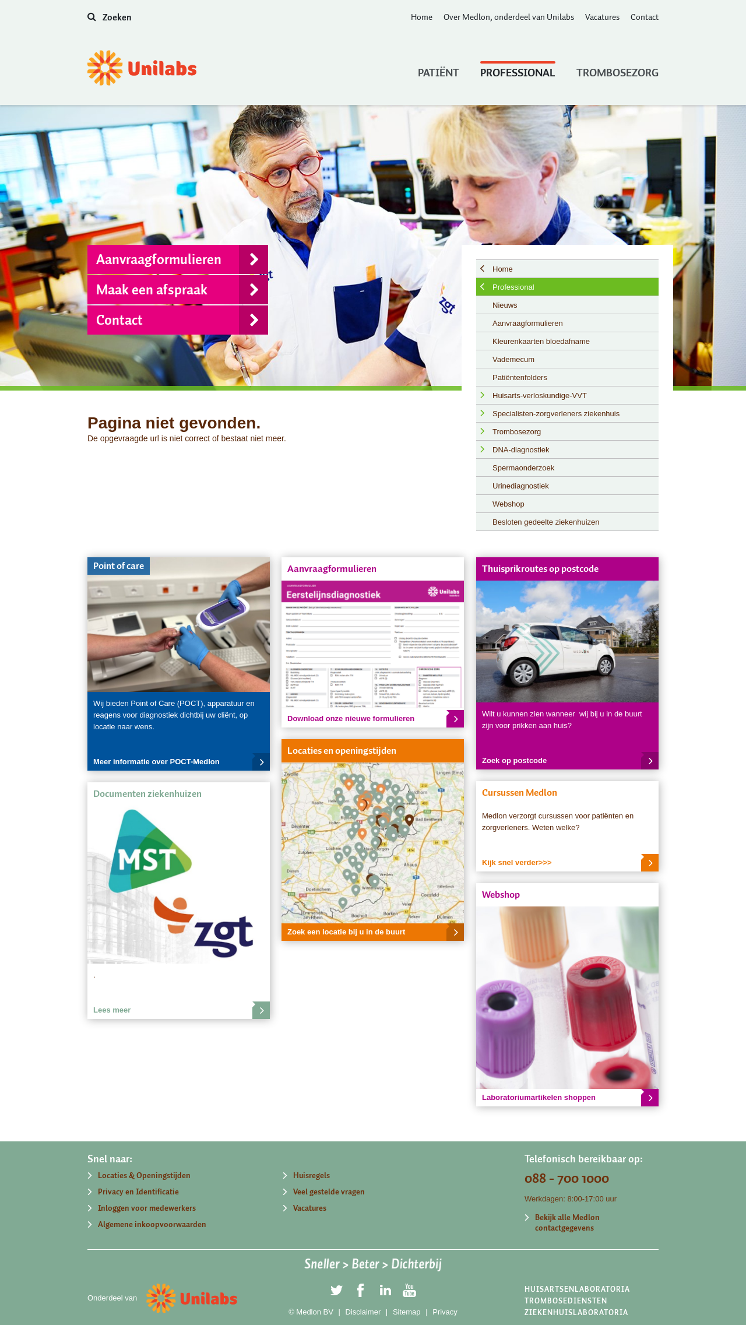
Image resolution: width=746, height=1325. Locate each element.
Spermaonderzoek (523, 467)
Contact (645, 16)
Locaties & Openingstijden (144, 1175)
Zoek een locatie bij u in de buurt (375, 932)
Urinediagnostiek (520, 486)
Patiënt (438, 70)
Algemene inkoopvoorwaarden (152, 1224)
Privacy (445, 1312)
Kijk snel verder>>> (570, 862)
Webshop (508, 504)
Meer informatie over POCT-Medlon (181, 762)
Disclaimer (363, 1312)
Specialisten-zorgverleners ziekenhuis (556, 413)
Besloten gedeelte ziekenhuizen (546, 522)
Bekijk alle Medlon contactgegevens (567, 1222)
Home (421, 16)
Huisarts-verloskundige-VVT (539, 395)
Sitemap (407, 1312)
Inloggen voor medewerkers (147, 1208)
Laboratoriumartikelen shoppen (570, 1097)
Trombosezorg (617, 70)
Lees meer (181, 1010)
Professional (517, 70)
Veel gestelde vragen (329, 1192)
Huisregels (311, 1175)
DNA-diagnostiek (521, 449)
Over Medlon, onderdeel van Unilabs (509, 16)
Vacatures (602, 16)
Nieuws (505, 305)
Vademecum (513, 359)
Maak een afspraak (182, 289)
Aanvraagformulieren (182, 259)
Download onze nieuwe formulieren (375, 718)
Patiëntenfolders (519, 377)
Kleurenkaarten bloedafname (541, 341)
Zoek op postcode (570, 760)
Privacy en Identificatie (138, 1192)
